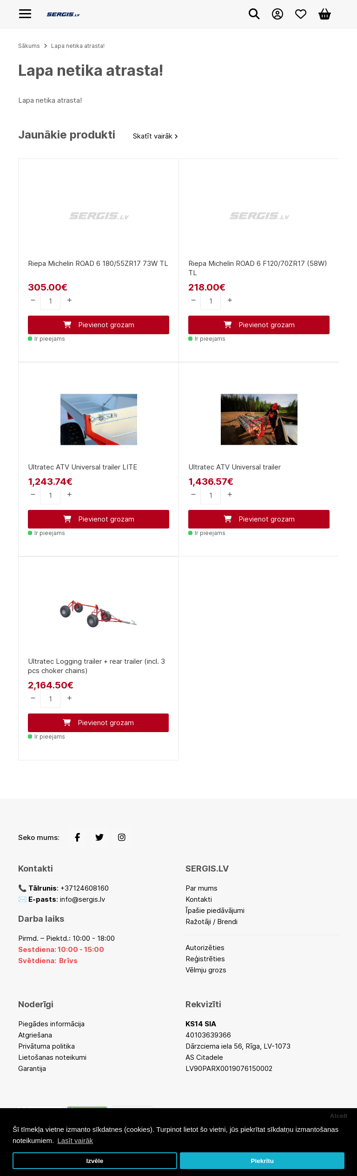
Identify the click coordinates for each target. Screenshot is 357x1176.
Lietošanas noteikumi (52, 1057)
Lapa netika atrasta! (78, 45)
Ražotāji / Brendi (211, 921)
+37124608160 (84, 888)
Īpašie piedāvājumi (215, 910)
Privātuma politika (46, 1046)
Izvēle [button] (94, 1160)
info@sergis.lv (82, 899)
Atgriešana (35, 1035)
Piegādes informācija (51, 1023)
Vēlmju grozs (205, 969)
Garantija (32, 1068)
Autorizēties (205, 947)
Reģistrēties (205, 958)
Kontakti (198, 899)
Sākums (29, 45)
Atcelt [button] (339, 1115)
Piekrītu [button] (262, 1160)
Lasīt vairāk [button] (75, 1140)
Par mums (201, 888)
